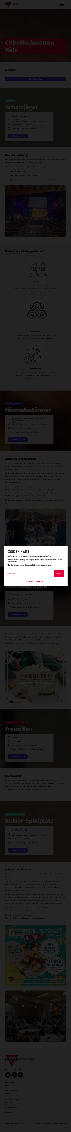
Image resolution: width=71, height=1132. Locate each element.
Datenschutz (39, 581)
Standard (58, 573)
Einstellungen (11, 573)
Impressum (31, 581)
